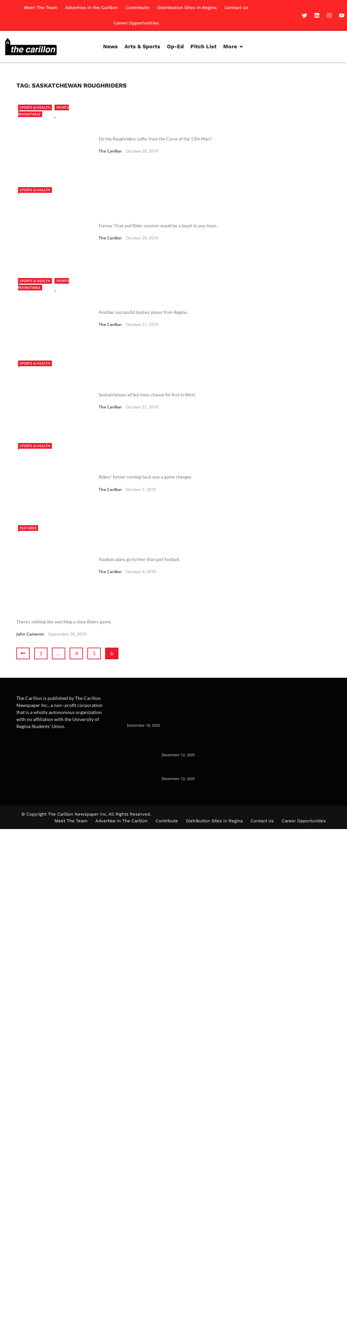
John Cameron (30, 543)
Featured (28, 454)
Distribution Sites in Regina (186, 7)
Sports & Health (35, 107)
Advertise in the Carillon (91, 7)
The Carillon (110, 142)
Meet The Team (40, 7)
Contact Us (236, 7)
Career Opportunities (136, 22)
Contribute (137, 7)
